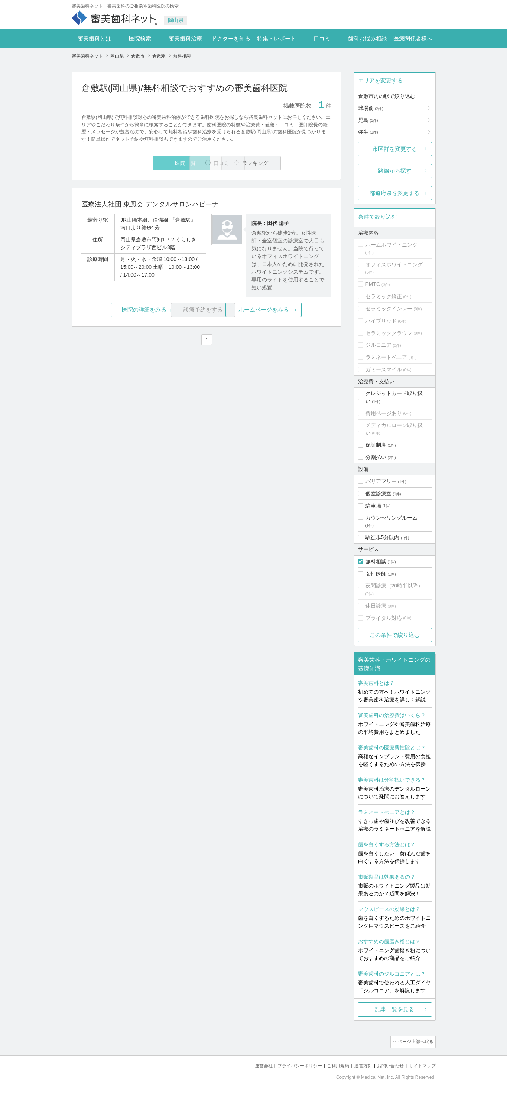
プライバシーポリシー (290, 1064)
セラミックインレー (388, 309)
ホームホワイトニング (391, 245)
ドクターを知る (230, 38)
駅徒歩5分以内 (382, 537)
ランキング (288, 163)
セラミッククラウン (388, 333)
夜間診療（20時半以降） (394, 586)
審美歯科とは (94, 38)
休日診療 (375, 606)
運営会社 (251, 1064)
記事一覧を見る (394, 1009)
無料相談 (375, 561)
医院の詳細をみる (122, 310)
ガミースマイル (383, 369)
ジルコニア (378, 345)
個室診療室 (378, 493)
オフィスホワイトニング (394, 264)
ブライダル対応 (383, 618)
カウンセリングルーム (391, 518)
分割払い (375, 457)
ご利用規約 (331, 1064)
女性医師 (375, 574)
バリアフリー (381, 481)
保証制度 (375, 445)
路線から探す (395, 170)
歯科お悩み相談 (367, 38)
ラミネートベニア (386, 357)
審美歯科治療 (185, 38)
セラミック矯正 (383, 296)
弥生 (368, 132)
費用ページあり (383, 413)
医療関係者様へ (412, 38)
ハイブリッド (381, 321)
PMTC (372, 284)
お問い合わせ (387, 1064)
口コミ (321, 38)
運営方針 (358, 1064)
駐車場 (373, 506)
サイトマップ (421, 1064)
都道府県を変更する (395, 193)
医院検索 (140, 38)
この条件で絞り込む (395, 635)
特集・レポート (276, 38)
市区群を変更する (395, 149)
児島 (368, 120)
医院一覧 (132, 163)
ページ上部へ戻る (414, 1041)
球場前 (370, 108)
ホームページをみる (289, 310)
